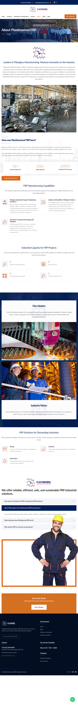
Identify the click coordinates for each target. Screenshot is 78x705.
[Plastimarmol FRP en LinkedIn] (73, 672)
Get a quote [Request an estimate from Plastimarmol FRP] (70, 16)
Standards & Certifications (21, 16)
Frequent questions (45, 658)
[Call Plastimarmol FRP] (27, 2)
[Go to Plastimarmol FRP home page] (39, 9)
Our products (44, 622)
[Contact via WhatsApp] (72, 699)
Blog (48, 16)
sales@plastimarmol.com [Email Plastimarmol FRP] (8, 655)
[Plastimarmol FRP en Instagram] (70, 672)
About (38, 16)
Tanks (41, 626)
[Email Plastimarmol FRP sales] (43, 2)
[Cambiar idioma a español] (55, 2)
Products (9, 16)
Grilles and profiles (45, 635)
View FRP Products (12, 178)
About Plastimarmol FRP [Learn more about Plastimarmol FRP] (10, 636)
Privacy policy (44, 661)
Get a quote (39, 609)
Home (3, 16)
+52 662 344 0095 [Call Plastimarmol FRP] (8, 647)
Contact (33, 16)
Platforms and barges (46, 632)
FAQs (44, 16)
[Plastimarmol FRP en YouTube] (75, 672)
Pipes (41, 629)
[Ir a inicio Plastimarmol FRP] (9, 623)
